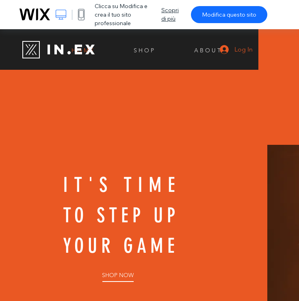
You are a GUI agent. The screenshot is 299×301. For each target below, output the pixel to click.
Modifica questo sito (229, 14)
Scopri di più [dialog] (170, 14)
